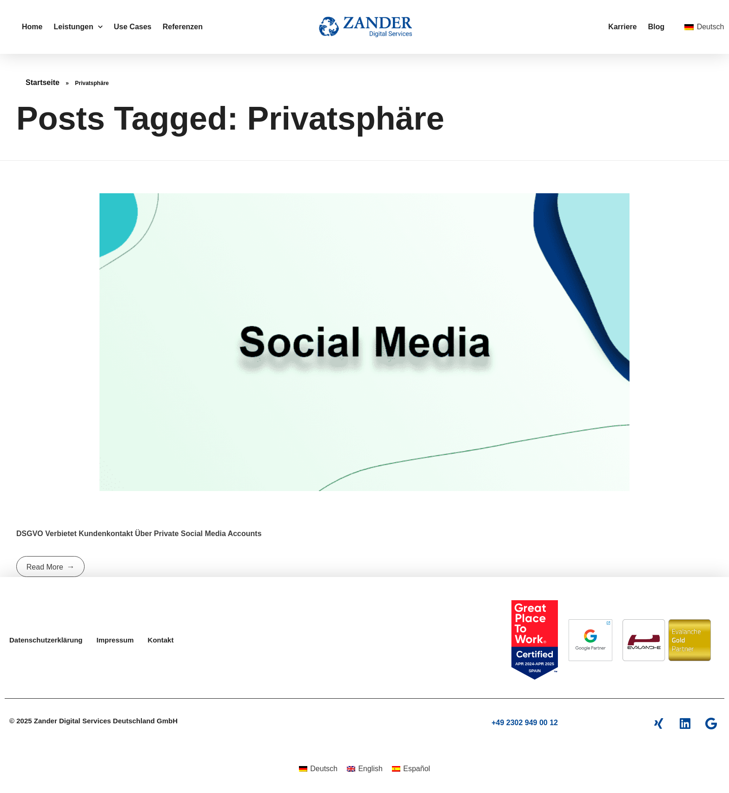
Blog (656, 27)
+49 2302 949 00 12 (524, 723)
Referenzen (183, 27)
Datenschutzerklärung (46, 640)
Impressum (115, 640)
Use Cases (133, 27)
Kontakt (161, 640)
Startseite (43, 82)
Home (32, 27)
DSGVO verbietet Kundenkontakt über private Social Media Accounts (139, 533)
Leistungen (77, 27)
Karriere (622, 27)
